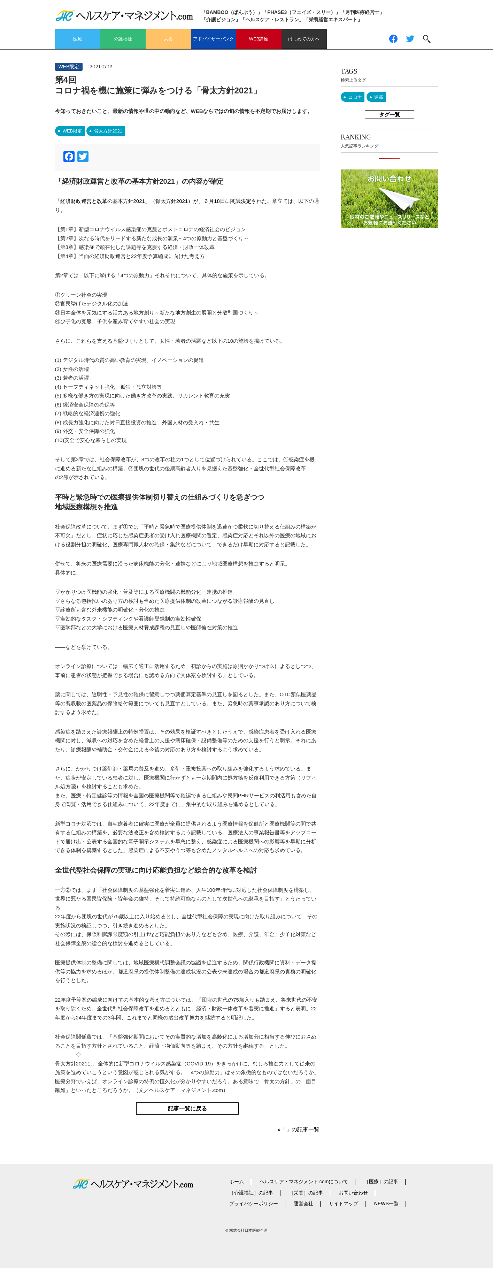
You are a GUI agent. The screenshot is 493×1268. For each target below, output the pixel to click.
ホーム (236, 1181)
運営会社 (303, 1203)
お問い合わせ (353, 1192)
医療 (77, 38)
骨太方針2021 (108, 131)
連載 (378, 97)
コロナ (355, 97)
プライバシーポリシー (253, 1203)
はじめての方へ (304, 38)
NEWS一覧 (386, 1203)
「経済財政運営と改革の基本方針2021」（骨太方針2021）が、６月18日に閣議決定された (161, 201)
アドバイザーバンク (213, 38)
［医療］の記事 (381, 1181)
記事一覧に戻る (187, 1108)
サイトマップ (343, 1203)
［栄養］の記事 (306, 1192)
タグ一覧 (389, 114)
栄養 (168, 38)
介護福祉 (123, 38)
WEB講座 (259, 38)
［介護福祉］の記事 (251, 1192)
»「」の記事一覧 (299, 1129)
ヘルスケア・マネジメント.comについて (304, 1181)
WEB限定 (69, 66)
